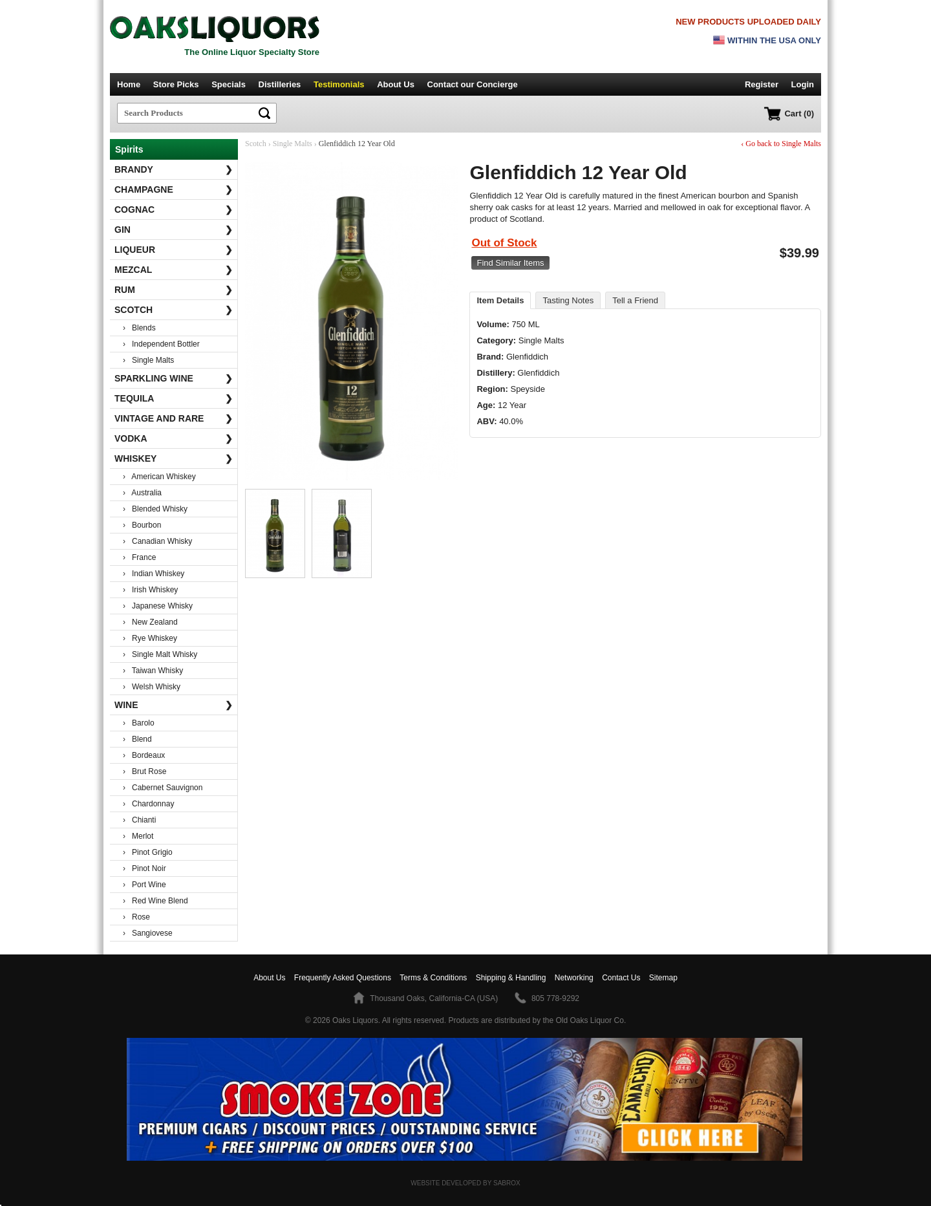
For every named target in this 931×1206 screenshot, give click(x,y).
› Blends (139, 327)
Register (761, 84)
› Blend (137, 739)
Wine (173, 705)
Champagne (173, 189)
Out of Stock (504, 243)
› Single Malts (148, 360)
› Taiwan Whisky (153, 670)
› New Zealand (150, 622)
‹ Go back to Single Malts (781, 143)
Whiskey (173, 458)
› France (139, 557)
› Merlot (138, 836)
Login (802, 84)
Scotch (173, 310)
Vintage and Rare (173, 418)
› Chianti (139, 819)
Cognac (173, 209)
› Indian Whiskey (153, 573)
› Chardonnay (148, 803)
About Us (395, 84)
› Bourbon (142, 525)
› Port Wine (144, 884)
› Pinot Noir (144, 868)
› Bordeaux (144, 755)
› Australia (142, 492)
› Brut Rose (144, 771)
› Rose (136, 916)
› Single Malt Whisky (160, 654)
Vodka (173, 438)
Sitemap (663, 977)
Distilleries (280, 84)
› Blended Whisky (155, 508)
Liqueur (173, 249)
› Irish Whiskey (150, 589)
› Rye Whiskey (150, 638)
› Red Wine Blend (155, 900)
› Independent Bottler (161, 344)
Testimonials (339, 84)
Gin (173, 229)
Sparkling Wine (173, 378)
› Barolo (139, 722)
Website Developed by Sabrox (465, 1183)
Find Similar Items (510, 263)
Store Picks (176, 84)
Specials (228, 84)
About (269, 977)
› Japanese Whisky (158, 605)
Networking (574, 977)
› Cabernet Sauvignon (162, 787)
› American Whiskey (159, 476)
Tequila (173, 398)
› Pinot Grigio (148, 852)
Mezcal (173, 269)
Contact (472, 84)
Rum (173, 290)
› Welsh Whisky (151, 686)
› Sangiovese (148, 933)
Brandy (173, 169)
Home (128, 84)
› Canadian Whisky (157, 541)
